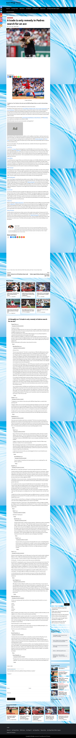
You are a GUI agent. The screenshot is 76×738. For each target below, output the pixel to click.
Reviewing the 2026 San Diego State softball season (59, 608)
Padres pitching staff (27, 269)
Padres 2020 (17, 269)
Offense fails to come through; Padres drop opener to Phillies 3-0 (43, 294)
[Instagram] (1, 18)
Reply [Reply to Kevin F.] (17, 549)
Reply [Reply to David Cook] (16, 535)
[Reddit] (16, 77)
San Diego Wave (36, 8)
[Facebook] (8, 77)
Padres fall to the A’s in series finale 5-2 (62, 668)
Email (30, 688)
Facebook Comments (20, 668)
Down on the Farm (24, 289)
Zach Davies (44, 108)
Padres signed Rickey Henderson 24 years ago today (38, 274)
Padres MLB (22, 269)
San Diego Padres (14, 8)
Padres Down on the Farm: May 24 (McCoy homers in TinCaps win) (13, 310)
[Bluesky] (1, 23)
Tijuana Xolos (42, 8)
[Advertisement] (28, 67)
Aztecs (59, 671)
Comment (9, 673)
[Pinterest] (14, 77)
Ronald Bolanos (30, 117)
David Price (9, 147)
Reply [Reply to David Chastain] (13, 653)
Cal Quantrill (24, 117)
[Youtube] (1, 21)
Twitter (52, 701)
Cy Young (14, 149)
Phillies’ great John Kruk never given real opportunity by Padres (13, 294)
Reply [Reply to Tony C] (15, 454)
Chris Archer (9, 189)
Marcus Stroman (31, 182)
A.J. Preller (11, 269)
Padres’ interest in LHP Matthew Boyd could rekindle (17, 274)
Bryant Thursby (14, 719)
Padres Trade (33, 269)
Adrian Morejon (37, 117)
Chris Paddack (26, 108)
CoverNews (41, 736)
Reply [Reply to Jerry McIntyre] (16, 463)
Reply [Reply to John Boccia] (13, 427)
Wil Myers (18, 150)
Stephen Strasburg (39, 139)
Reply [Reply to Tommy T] (13, 414)
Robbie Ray (9, 200)
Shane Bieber (10, 158)
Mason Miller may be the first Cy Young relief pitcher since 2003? (28, 310)
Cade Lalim (42, 296)
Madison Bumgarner (19, 202)
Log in (8, 727)
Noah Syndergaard (11, 177)
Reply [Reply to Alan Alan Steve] (15, 395)
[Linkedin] (12, 77)
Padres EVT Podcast (10, 11)
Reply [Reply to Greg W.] (13, 508)
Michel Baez (45, 117)
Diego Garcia (29, 296)
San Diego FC (28, 8)
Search (52, 602)
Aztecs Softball (63, 671)
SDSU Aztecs (22, 8)
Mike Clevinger (10, 167)
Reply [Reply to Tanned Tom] (13, 344)
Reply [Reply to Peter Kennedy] (15, 662)
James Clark (16, 26)
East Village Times (13, 3)
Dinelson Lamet (32, 108)
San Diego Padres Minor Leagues (53, 8)
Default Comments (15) (11, 668)
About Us (8, 8)
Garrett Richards (10, 110)
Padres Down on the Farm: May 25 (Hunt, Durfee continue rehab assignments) (28, 294)
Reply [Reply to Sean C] (15, 516)
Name (8, 688)
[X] (10, 77)
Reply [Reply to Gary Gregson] (15, 594)
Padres (14, 269)
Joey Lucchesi (39, 108)
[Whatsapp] (18, 77)
